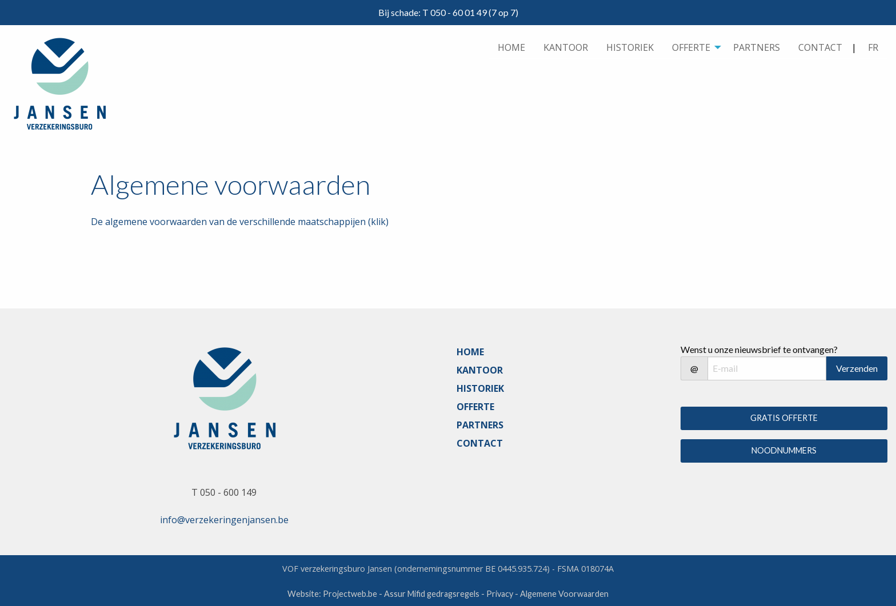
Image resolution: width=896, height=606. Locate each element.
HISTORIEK (630, 47)
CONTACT (820, 47)
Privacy (499, 594)
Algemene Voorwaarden (564, 594)
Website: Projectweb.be (332, 594)
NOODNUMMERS (784, 450)
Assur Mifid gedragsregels (431, 594)
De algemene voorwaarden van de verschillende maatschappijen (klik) (240, 221)
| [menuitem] (869, 48)
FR (873, 47)
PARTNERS (756, 47)
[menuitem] (511, 48)
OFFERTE (691, 47)
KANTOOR (565, 47)
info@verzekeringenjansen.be (224, 519)
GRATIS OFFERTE (784, 418)
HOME (511, 47)
